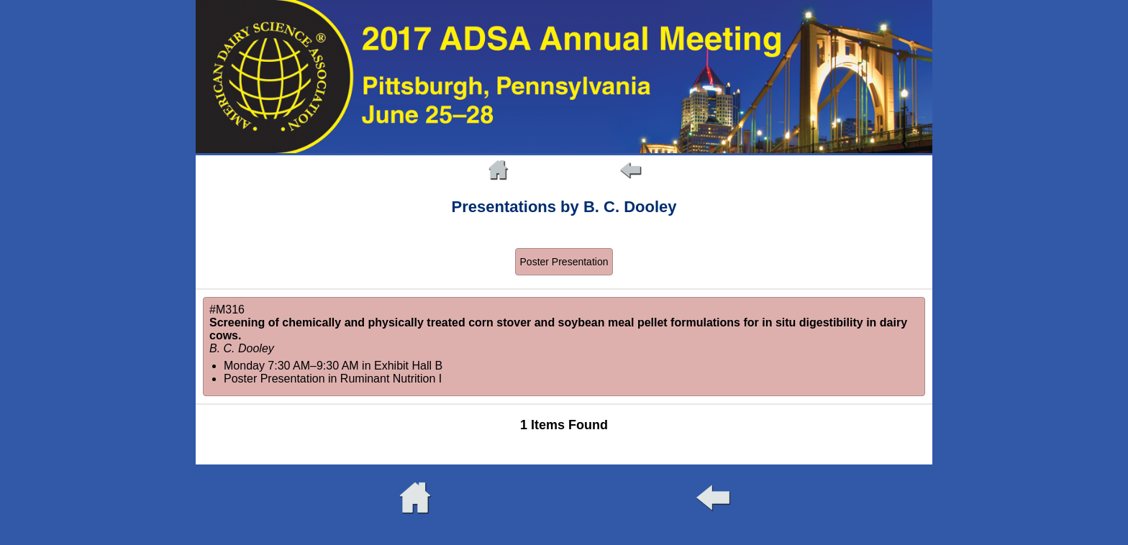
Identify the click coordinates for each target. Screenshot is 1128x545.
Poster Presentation (564, 261)
